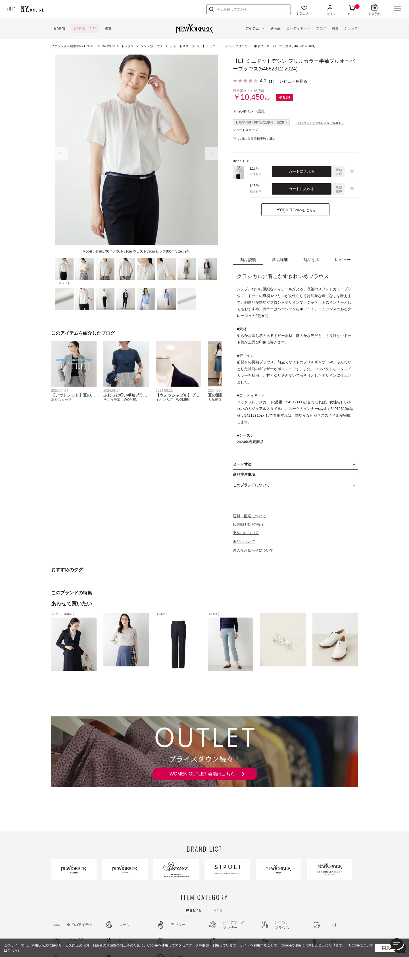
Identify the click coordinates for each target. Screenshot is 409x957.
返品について (244, 541)
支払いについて (246, 533)
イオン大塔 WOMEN (172, 400)
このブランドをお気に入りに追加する (319, 122)
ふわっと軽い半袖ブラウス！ (125, 395)
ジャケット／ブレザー (234, 925)
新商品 (275, 28)
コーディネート (298, 28)
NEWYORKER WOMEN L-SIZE (260, 123)
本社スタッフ (61, 400)
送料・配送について (249, 516)
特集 (335, 28)
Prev (61, 153)
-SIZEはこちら (295, 209)
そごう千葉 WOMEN (120, 400)
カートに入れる (301, 171)
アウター (178, 925)
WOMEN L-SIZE (85, 28)
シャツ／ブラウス (282, 925)
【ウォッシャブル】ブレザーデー (177, 395)
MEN (108, 28)
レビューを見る (293, 81)
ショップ (351, 28)
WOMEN (59, 28)
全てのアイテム (80, 925)
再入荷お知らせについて (253, 550)
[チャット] (398, 946)
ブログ (321, 28)
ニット (332, 925)
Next (211, 153)
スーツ (124, 925)
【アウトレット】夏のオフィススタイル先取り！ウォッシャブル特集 (73, 395)
